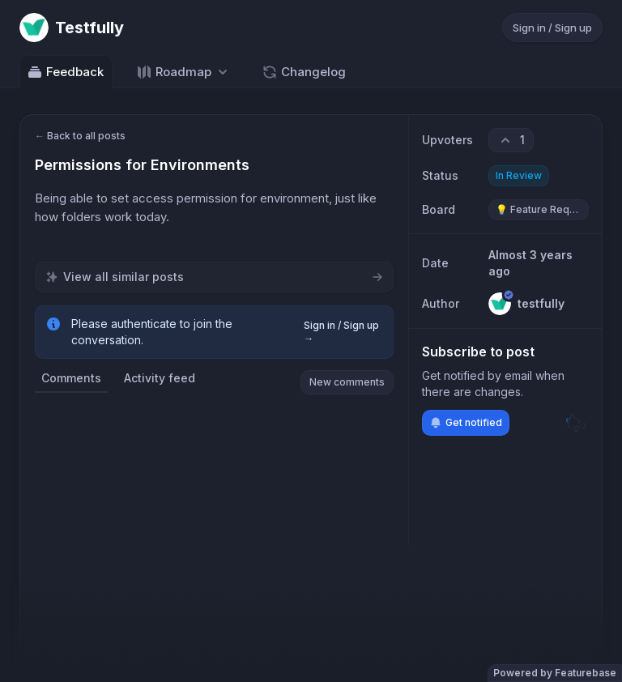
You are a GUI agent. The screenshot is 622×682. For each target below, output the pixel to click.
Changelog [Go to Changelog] (304, 72)
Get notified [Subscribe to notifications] (465, 422)
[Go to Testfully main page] (71, 27)
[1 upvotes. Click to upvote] (511, 140)
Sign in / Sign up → (341, 331)
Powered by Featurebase (554, 673)
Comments (71, 378)
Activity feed (159, 378)
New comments (347, 382)
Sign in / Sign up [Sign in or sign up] (552, 27)
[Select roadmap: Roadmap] (183, 71)
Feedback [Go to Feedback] (65, 72)
